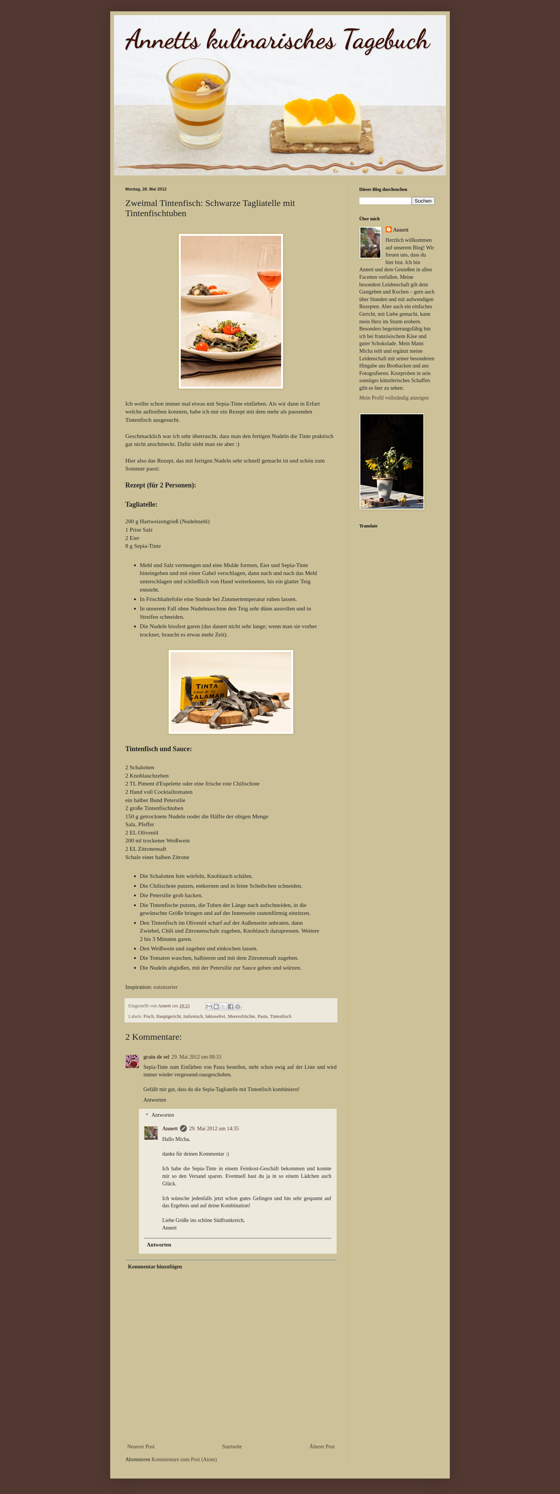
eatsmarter (166, 987)
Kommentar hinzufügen (155, 1267)
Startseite (232, 1446)
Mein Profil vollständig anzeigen (394, 398)
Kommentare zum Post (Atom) (184, 1459)
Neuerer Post (141, 1446)
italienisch (193, 1016)
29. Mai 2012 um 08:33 (196, 1057)
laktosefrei (215, 1016)
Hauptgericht (168, 1016)
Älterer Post (322, 1446)
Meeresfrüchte (241, 1016)
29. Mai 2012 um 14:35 (214, 1128)
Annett (170, 1128)
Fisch (148, 1016)
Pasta (262, 1016)
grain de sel (156, 1057)
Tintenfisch (280, 1016)
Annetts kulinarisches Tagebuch (277, 39)
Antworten (154, 1100)
